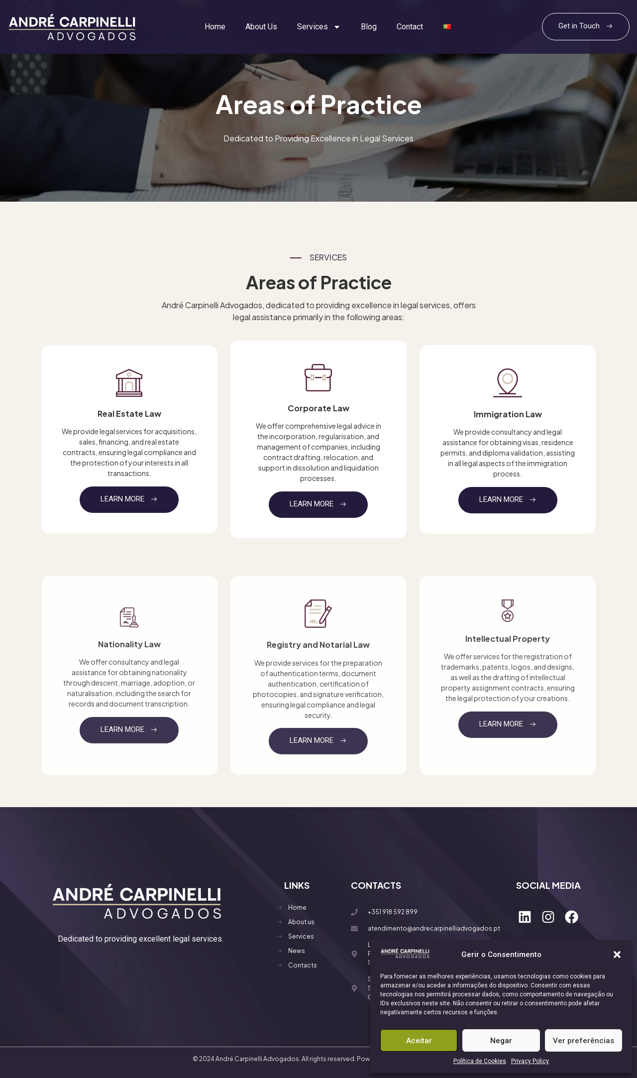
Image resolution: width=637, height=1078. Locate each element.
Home (215, 26)
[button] (617, 954)
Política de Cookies (479, 1061)
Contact (410, 26)
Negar (501, 1040)
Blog (369, 26)
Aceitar (419, 1040)
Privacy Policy (530, 1061)
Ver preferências (583, 1040)
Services (319, 27)
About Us (261, 26)
